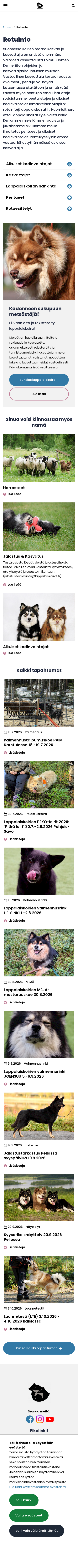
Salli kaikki (23, 1500)
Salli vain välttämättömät (36, 1530)
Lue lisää (39, 394)
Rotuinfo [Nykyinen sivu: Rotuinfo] (22, 27)
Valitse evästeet (28, 1515)
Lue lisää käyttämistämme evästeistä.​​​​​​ (37, 1487)
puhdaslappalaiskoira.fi (39, 380)
